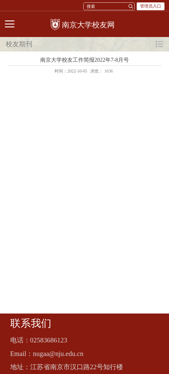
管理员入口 (150, 6)
